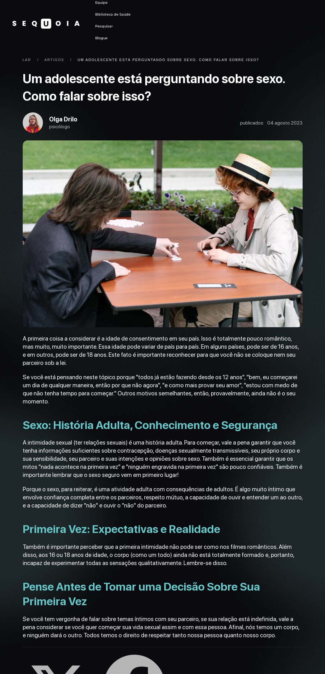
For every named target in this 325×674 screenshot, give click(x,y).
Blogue (101, 38)
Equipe (101, 2)
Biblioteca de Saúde (113, 14)
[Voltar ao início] (46, 23)
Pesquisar (104, 26)
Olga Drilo (66, 120)
